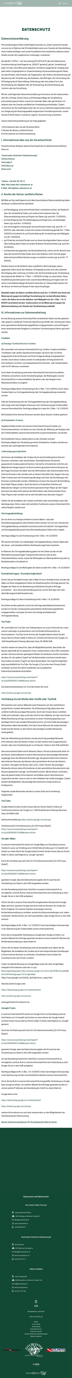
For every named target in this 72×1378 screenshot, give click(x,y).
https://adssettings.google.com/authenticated (21, 990)
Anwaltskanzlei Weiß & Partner (44, 1122)
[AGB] (36, 1301)
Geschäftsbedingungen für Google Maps (18, 974)
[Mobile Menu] (64, 3)
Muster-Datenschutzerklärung (14, 1122)
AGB (36, 1306)
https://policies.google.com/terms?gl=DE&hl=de (41, 971)
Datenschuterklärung (36, 1316)
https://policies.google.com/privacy (16, 693)
